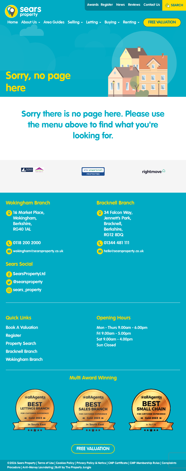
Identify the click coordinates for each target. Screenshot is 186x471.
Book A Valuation (22, 328)
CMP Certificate (118, 463)
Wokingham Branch (24, 359)
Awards (93, 5)
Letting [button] (93, 22)
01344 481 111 (116, 243)
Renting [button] (131, 22)
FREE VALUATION (162, 22)
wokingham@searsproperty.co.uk (38, 251)
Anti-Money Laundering (38, 467)
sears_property (27, 290)
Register (107, 5)
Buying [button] (112, 22)
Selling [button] (75, 22)
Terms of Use (46, 463)
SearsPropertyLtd (29, 274)
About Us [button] (30, 22)
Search (174, 5)
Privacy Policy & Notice (91, 463)
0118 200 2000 (27, 243)
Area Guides (54, 22)
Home (13, 22)
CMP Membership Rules (145, 463)
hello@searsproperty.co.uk (124, 251)
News (120, 5)
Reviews (134, 5)
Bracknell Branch (21, 351)
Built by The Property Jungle (73, 467)
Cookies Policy (65, 463)
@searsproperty (28, 282)
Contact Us (152, 5)
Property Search (21, 344)
